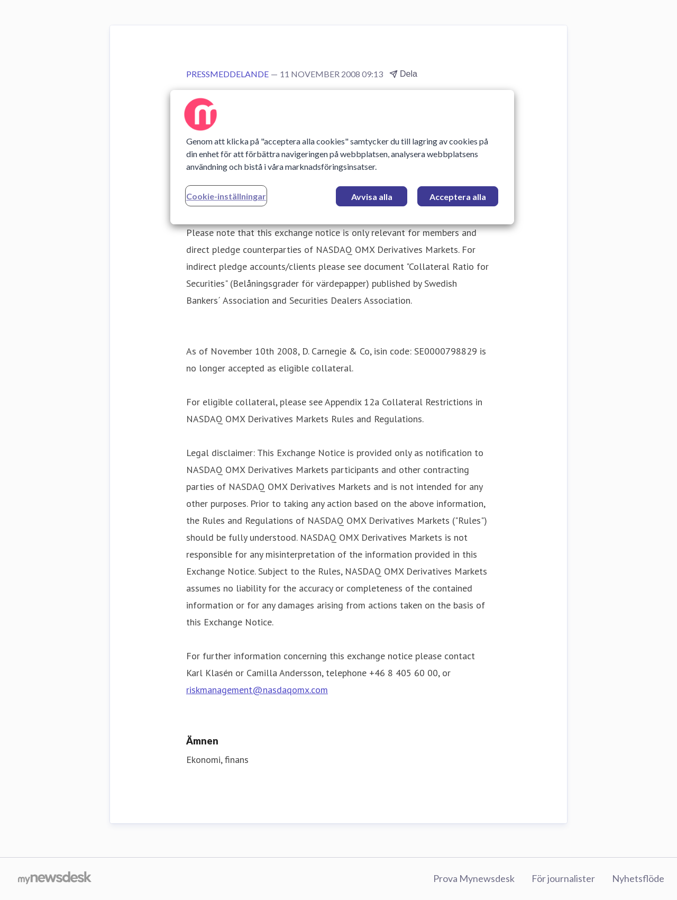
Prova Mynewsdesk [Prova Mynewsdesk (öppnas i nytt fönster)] (474, 878)
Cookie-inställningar (226, 196)
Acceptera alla (457, 197)
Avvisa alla (371, 197)
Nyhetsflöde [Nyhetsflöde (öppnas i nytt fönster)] (638, 878)
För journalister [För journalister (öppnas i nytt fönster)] (563, 878)
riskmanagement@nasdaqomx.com (257, 690)
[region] (342, 157)
